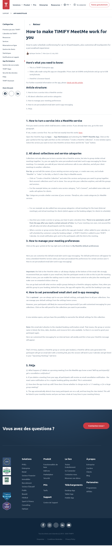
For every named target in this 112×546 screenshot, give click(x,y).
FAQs (4, 77)
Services (5, 41)
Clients (89, 472)
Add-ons (46, 471)
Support (6, 13)
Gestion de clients (9, 49)
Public (24, 491)
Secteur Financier (28, 476)
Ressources (6, 37)
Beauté (24, 495)
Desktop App (70, 491)
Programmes (91, 488)
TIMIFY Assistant (8, 81)
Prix (34, 5)
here (80, 133)
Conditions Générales (54, 540)
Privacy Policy (70, 540)
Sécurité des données (10, 73)
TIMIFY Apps (7, 69)
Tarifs (45, 491)
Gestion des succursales (11, 65)
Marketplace (48, 475)
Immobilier (26, 480)
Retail (24, 472)
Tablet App (69, 495)
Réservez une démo (72, 479)
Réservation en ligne (10, 45)
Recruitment (27, 483)
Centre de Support (50, 503)
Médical (25, 498)
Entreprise (90, 465)
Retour (34, 24)
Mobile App (69, 498)
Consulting (26, 506)
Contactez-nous (71, 475)
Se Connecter (70, 471)
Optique (25, 509)
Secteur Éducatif (28, 487)
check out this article (75, 83)
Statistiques (7, 53)
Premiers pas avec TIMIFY (11, 29)
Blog (88, 476)
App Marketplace (20, 13)
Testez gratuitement (99, 5)
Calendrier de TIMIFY (10, 33)
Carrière (89, 469)
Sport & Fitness (28, 502)
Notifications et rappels (11, 57)
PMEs (24, 465)
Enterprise (44, 5)
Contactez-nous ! (96, 426)
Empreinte (40, 540)
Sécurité (46, 479)
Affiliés (89, 492)
